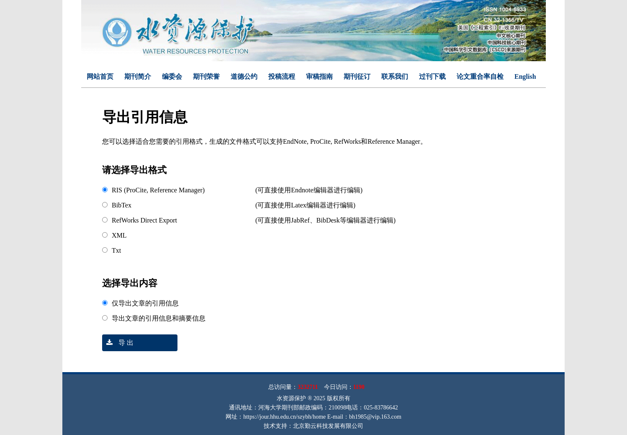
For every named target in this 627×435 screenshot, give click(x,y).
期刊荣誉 (206, 76)
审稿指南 (319, 76)
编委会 (172, 76)
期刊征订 (357, 76)
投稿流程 (281, 76)
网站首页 (100, 76)
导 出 (118, 342)
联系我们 (394, 76)
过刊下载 (432, 76)
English (525, 76)
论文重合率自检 (480, 76)
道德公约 (244, 76)
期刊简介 (137, 76)
